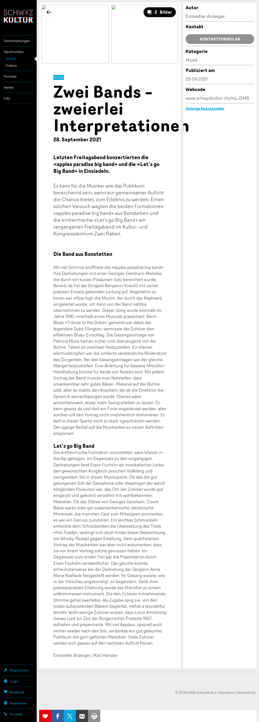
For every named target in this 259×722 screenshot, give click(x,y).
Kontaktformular (220, 39)
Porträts (10, 76)
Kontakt (13, 714)
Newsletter (15, 703)
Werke (8, 87)
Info (7, 98)
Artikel (11, 58)
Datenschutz (245, 692)
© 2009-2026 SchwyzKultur (195, 692)
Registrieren (16, 670)
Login (11, 681)
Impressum (226, 692)
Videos (11, 65)
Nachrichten (13, 51)
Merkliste (14, 692)
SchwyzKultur (18, 16)
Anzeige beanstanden (205, 108)
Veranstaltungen (17, 40)
